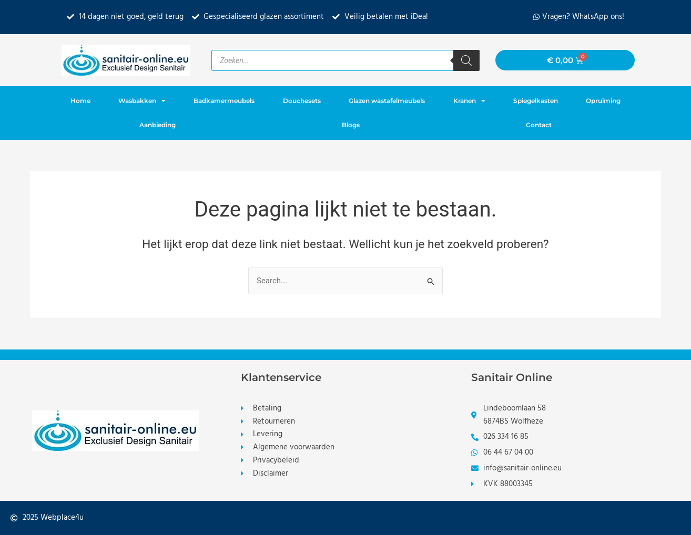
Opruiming (603, 101)
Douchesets (302, 101)
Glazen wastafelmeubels (387, 101)
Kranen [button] (469, 100)
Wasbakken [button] (142, 100)
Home (80, 101)
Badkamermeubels (224, 101)
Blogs (351, 125)
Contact (539, 125)
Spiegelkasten (535, 101)
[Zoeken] (466, 60)
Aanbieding (157, 125)
